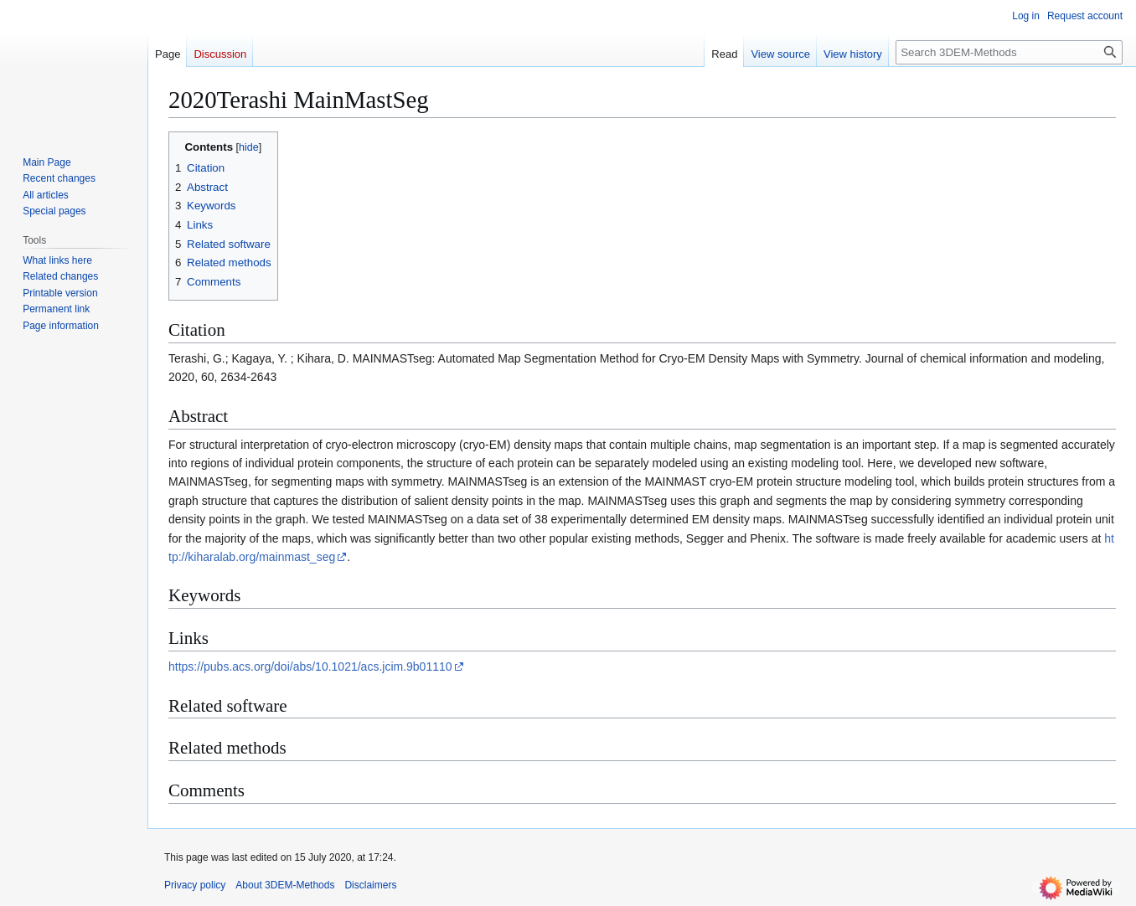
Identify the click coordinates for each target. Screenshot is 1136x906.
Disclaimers (370, 885)
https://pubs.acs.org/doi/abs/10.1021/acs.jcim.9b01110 (310, 666)
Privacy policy (194, 885)
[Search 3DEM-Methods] (1009, 52)
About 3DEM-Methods (284, 885)
